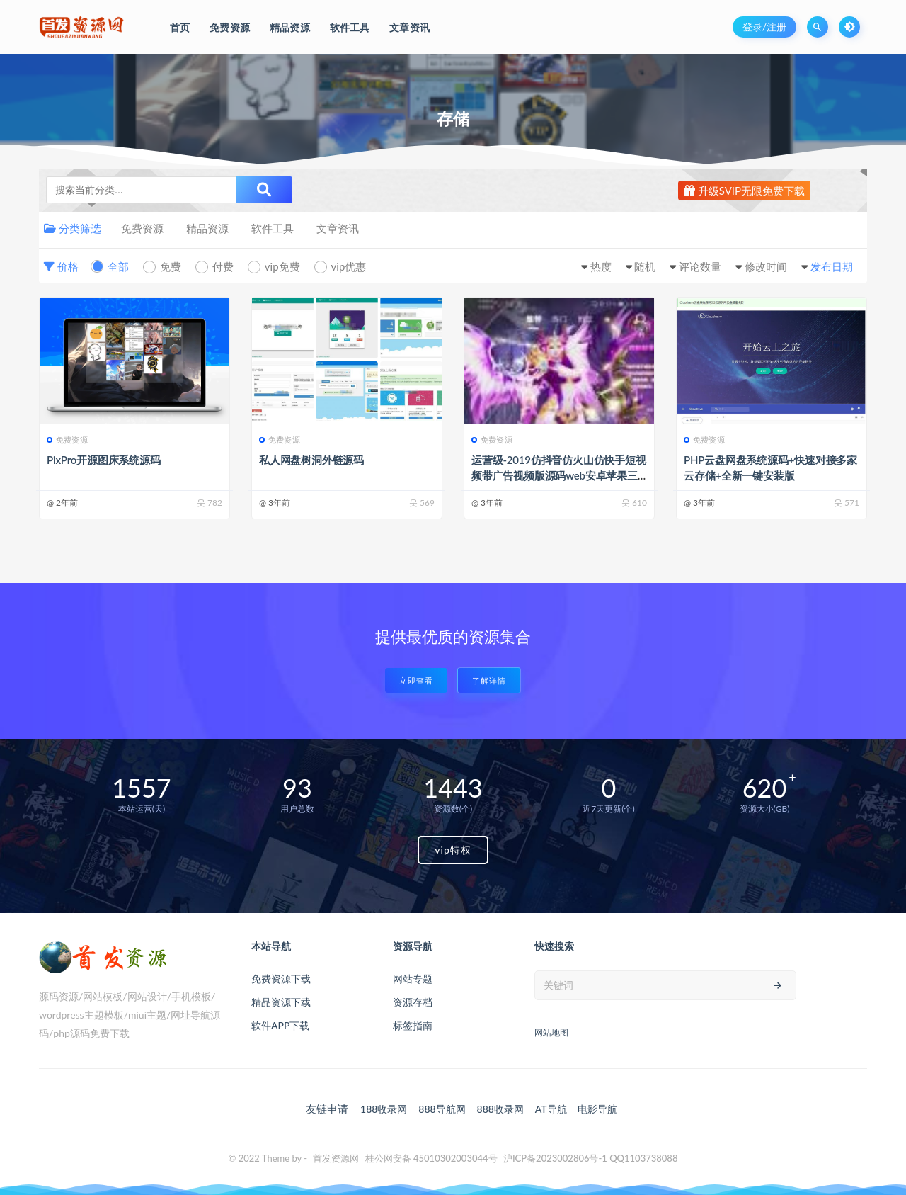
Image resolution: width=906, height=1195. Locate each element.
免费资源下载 (281, 979)
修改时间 (766, 266)
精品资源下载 (281, 1002)
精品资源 (207, 228)
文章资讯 (337, 228)
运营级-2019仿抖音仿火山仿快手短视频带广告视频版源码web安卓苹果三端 (558, 475)
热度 (601, 266)
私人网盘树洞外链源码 (311, 459)
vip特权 (453, 850)
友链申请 (327, 1108)
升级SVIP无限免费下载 (744, 190)
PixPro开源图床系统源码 (104, 459)
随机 (644, 266)
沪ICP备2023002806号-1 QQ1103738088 (590, 1158)
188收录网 (383, 1109)
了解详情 (489, 680)
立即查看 (416, 680)
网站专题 (412, 979)
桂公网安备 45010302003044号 (431, 1158)
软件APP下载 (280, 1025)
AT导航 (551, 1109)
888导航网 (441, 1109)
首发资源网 (336, 1158)
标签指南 (412, 1025)
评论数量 (700, 266)
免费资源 (142, 228)
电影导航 (597, 1109)
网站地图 (551, 1032)
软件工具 (272, 228)
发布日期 (831, 266)
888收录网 (500, 1109)
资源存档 (412, 1002)
